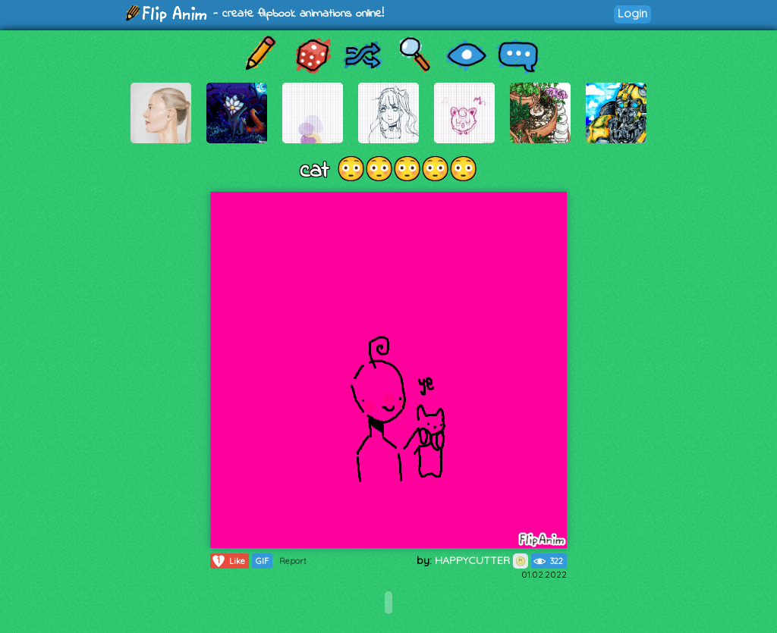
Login (632, 13)
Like (228, 561)
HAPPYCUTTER (481, 560)
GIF (262, 561)
